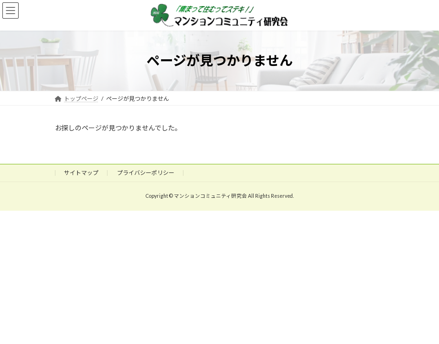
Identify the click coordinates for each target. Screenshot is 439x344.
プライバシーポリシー (145, 172)
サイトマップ (81, 172)
